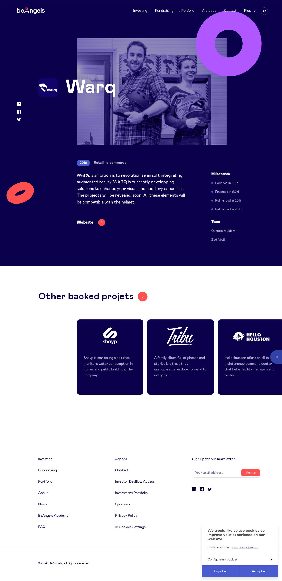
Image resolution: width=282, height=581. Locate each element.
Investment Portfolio (131, 493)
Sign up (250, 472)
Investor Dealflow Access (135, 481)
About (43, 493)
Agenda (121, 459)
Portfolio (187, 11)
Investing (140, 11)
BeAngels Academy (53, 515)
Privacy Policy (126, 515)
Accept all (259, 571)
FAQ (41, 527)
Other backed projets (86, 296)
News (42, 504)
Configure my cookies (240, 559)
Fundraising (164, 11)
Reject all (220, 571)
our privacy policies (245, 547)
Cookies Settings (132, 527)
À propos (209, 11)
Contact (230, 11)
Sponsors (122, 504)
